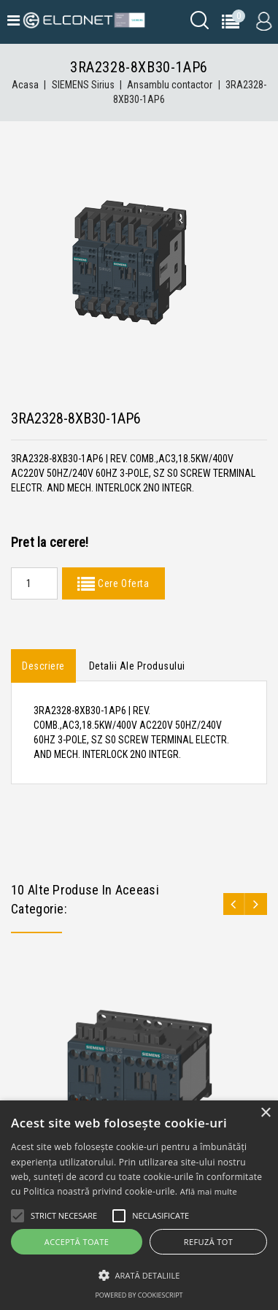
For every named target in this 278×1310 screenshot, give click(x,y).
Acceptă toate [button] (77, 1241)
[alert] (139, 1205)
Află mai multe (208, 1191)
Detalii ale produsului (137, 666)
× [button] (265, 1113)
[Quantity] (34, 583)
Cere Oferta (122, 583)
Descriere (43, 666)
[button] (139, 1275)
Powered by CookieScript (138, 1295)
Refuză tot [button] (208, 1241)
